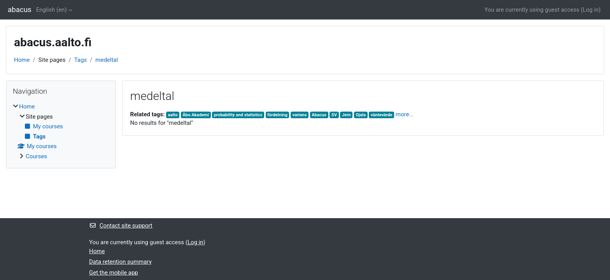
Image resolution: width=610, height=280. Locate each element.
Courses (36, 156)
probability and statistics (238, 114)
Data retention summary (120, 261)
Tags (80, 59)
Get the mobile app (113, 272)
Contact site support (120, 225)
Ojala (361, 114)
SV (334, 114)
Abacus (319, 114)
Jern (346, 114)
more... (405, 114)
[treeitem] (61, 131)
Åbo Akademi (195, 114)
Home (22, 59)
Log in (591, 9)
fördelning (277, 114)
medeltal (106, 59)
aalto (173, 114)
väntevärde (382, 114)
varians (300, 114)
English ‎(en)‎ (51, 9)
